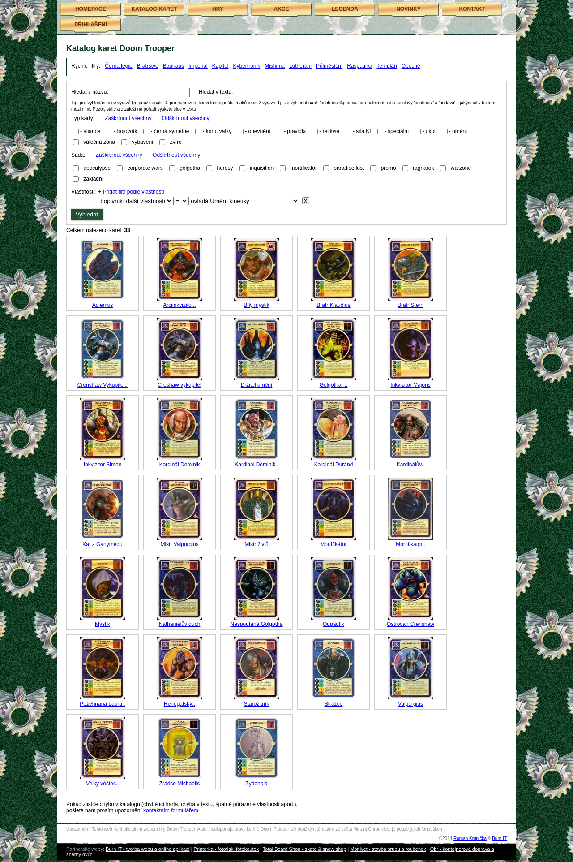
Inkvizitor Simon (103, 464)
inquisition (262, 168)
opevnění (259, 131)
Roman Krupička (470, 838)
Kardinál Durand (333, 464)
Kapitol (220, 66)
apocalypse (97, 168)
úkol (431, 131)
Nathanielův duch (180, 624)
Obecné (411, 66)
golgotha (190, 168)
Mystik (102, 624)
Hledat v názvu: (89, 92)
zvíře (176, 142)
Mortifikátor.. (410, 544)
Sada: (135, 155)
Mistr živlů (256, 544)
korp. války (218, 131)
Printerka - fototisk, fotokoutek (226, 849)
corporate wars (144, 168)
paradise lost (349, 168)
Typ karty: (140, 118)
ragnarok (423, 168)
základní (93, 179)
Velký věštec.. (102, 783)
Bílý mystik (256, 305)
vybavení (142, 142)
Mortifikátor (333, 544)
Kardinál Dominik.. (256, 464)
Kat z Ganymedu (102, 544)
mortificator (304, 168)
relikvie (331, 131)
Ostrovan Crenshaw (410, 624)
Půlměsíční (329, 66)
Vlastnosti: (83, 192)
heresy (225, 168)
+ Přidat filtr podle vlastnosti (131, 192)
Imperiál (198, 66)
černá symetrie (171, 131)
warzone (461, 168)
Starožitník (256, 704)
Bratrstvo (147, 66)
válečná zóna (99, 142)
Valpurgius (410, 704)
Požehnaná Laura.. (102, 704)
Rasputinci (359, 66)
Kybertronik (247, 66)
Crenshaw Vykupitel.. (102, 385)
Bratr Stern (410, 305)
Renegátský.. (179, 704)
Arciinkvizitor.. (179, 305)
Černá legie (118, 66)
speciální (398, 131)
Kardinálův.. (410, 464)
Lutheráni (300, 66)
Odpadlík (333, 624)
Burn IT (499, 838)
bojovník (127, 131)
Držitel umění (257, 385)
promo (388, 168)
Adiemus (102, 305)
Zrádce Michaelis (179, 783)
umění (459, 131)
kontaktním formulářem (170, 810)
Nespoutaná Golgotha (257, 624)
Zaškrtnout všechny (128, 118)
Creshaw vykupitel (179, 385)
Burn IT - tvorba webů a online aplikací (148, 849)
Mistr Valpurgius (179, 544)
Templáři (386, 66)
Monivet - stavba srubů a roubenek (388, 849)
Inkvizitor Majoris (410, 385)
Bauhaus (173, 66)
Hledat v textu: (216, 92)
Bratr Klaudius (333, 305)
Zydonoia (256, 783)
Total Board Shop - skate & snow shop (304, 849)
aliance (91, 131)
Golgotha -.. (334, 385)
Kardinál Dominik (179, 464)
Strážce (334, 704)
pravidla (296, 131)
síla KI (363, 131)
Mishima (275, 66)
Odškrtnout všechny (186, 118)
